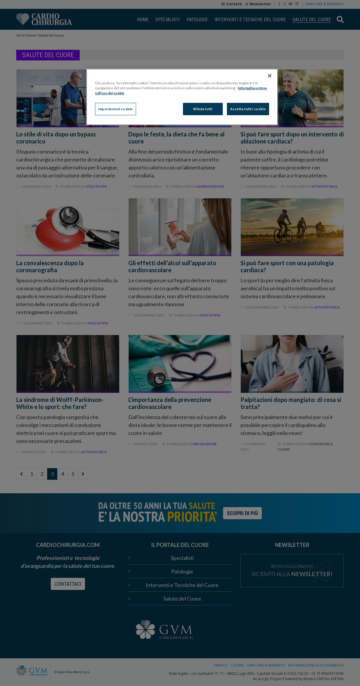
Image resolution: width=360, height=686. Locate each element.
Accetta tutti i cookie (248, 109)
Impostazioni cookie (115, 109)
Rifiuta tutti (202, 109)
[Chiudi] (269, 75)
